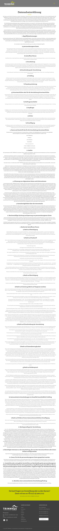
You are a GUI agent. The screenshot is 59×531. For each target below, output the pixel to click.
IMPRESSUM (23, 519)
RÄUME (22, 514)
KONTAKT (23, 517)
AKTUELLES (23, 509)
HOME (22, 507)
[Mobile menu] (54, 3)
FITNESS (22, 512)
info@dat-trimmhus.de (35, 496)
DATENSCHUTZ (24, 521)
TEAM (22, 516)
